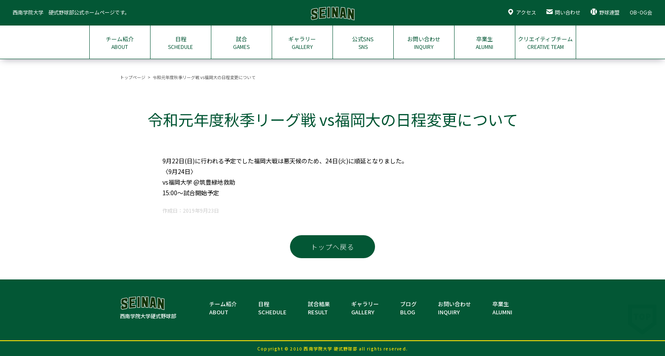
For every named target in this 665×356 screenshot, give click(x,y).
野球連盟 (605, 12)
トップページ (132, 77)
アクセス (521, 12)
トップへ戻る (332, 247)
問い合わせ (563, 12)
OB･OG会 (641, 12)
